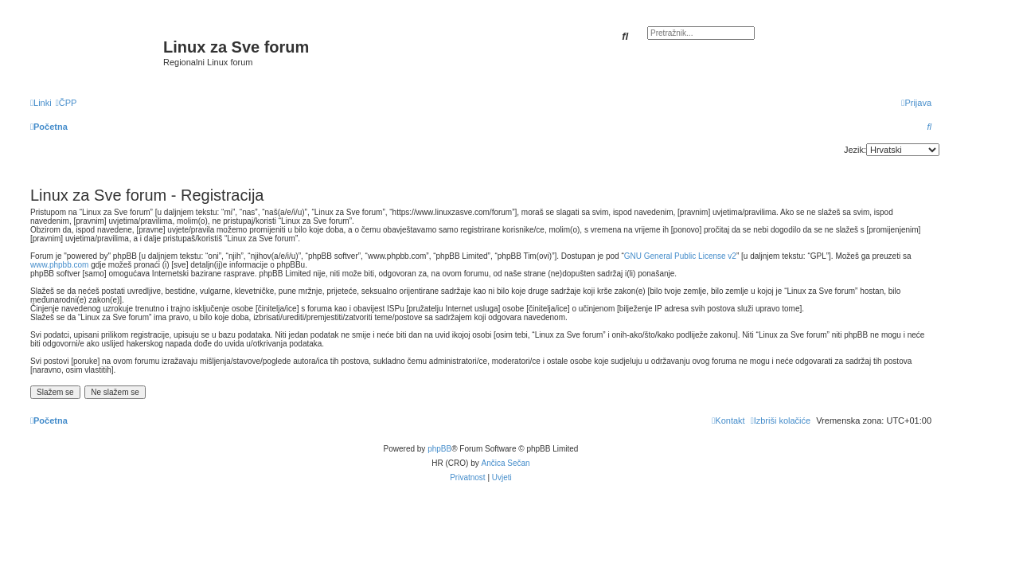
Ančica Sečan (506, 463)
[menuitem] (66, 102)
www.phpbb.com (59, 264)
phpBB (439, 448)
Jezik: (855, 150)
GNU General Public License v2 (680, 256)
